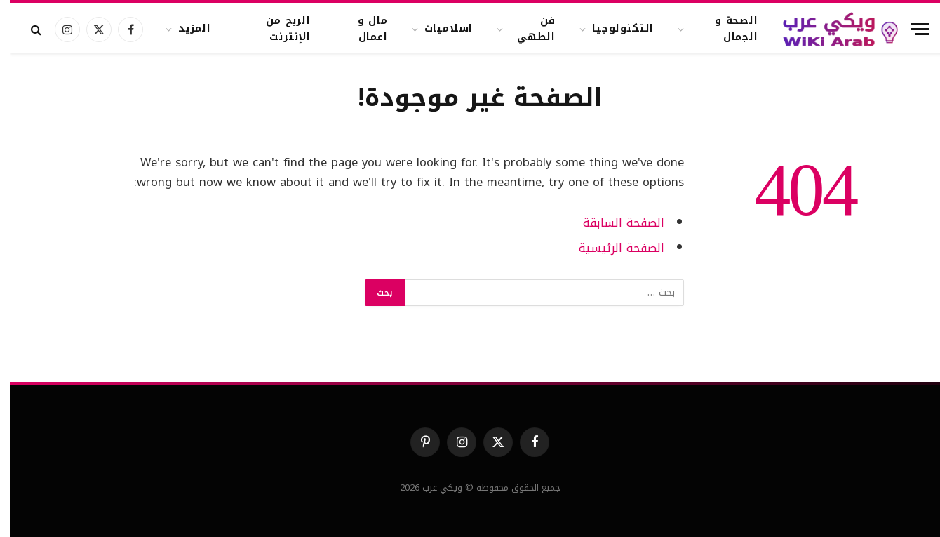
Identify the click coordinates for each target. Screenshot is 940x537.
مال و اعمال (363, 28)
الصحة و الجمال (726, 28)
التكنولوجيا (613, 28)
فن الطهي (526, 28)
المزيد (184, 28)
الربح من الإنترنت (278, 28)
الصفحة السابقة (613, 223)
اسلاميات (439, 28)
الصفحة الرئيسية (611, 248)
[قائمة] (910, 29)
